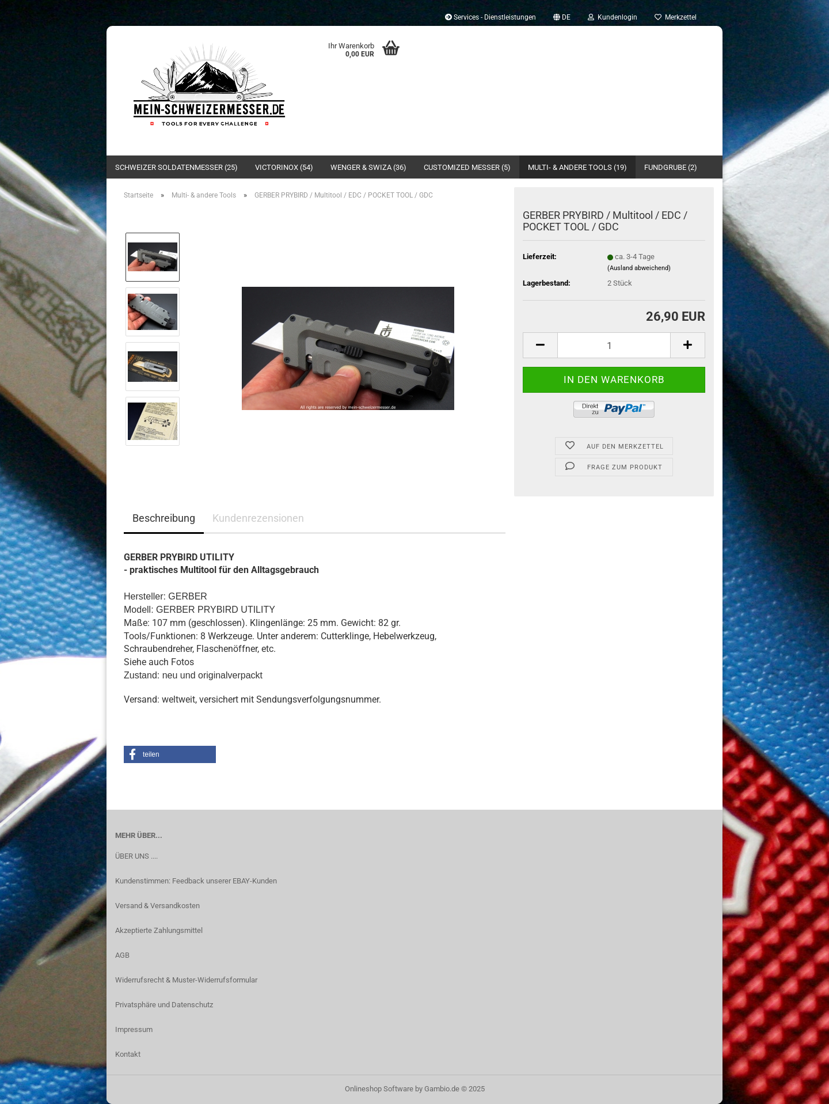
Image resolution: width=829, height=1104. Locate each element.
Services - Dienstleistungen (490, 17)
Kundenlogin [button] (612, 17)
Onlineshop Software (379, 1088)
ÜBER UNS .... (136, 856)
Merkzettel (676, 17)
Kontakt (127, 1054)
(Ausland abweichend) (639, 268)
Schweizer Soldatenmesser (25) (176, 167)
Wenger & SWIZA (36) (368, 167)
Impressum (134, 1029)
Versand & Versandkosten (157, 905)
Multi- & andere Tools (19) (577, 167)
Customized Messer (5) (467, 167)
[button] (562, 17)
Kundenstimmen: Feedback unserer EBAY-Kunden (196, 881)
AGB (122, 955)
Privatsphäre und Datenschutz (164, 1004)
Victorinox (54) (284, 167)
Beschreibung (163, 518)
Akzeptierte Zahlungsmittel (159, 930)
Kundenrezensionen (258, 518)
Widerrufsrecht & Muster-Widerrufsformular (186, 980)
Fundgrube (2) (670, 167)
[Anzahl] (614, 345)
